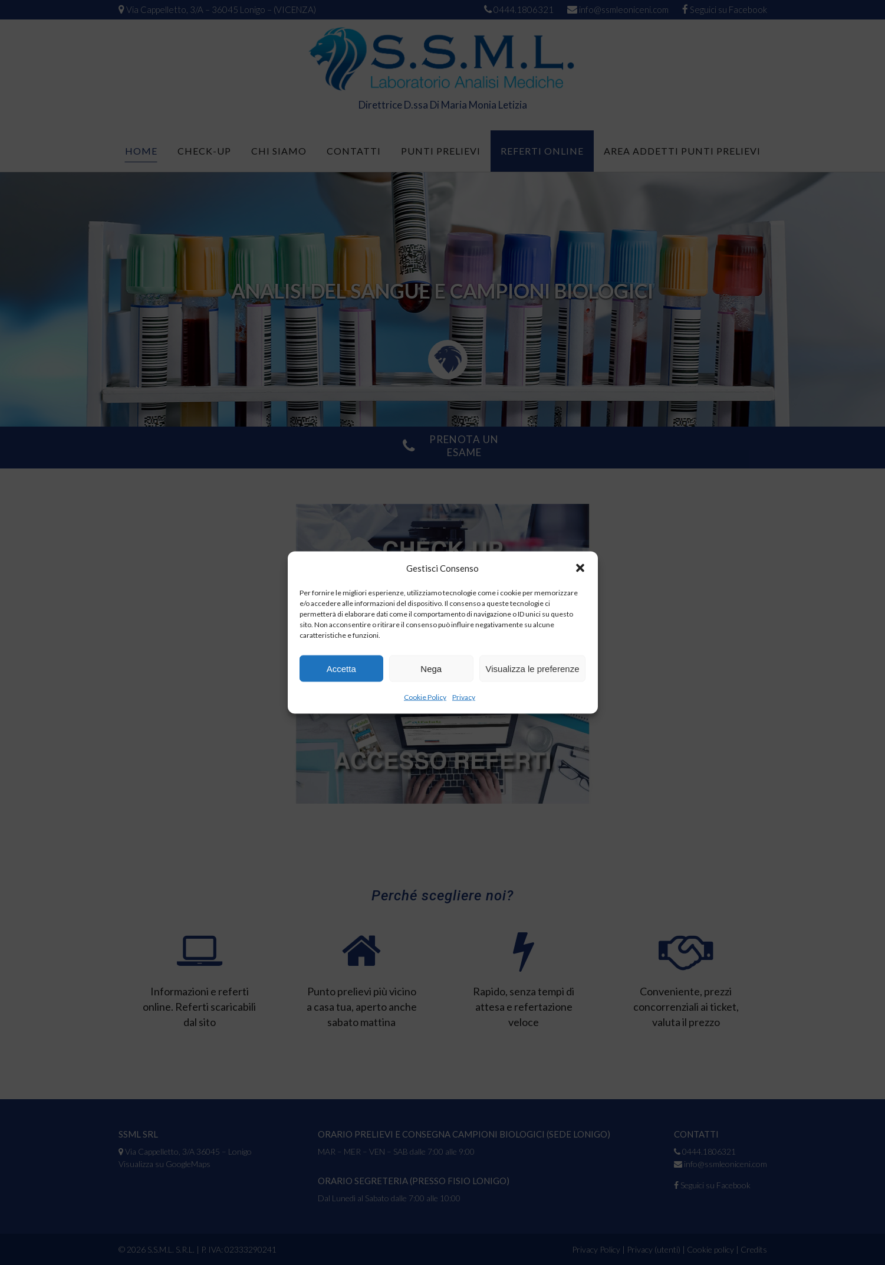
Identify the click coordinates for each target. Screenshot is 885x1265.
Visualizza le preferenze (533, 668)
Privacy (463, 697)
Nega (431, 668)
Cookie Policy (425, 697)
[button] (580, 568)
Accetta (341, 668)
